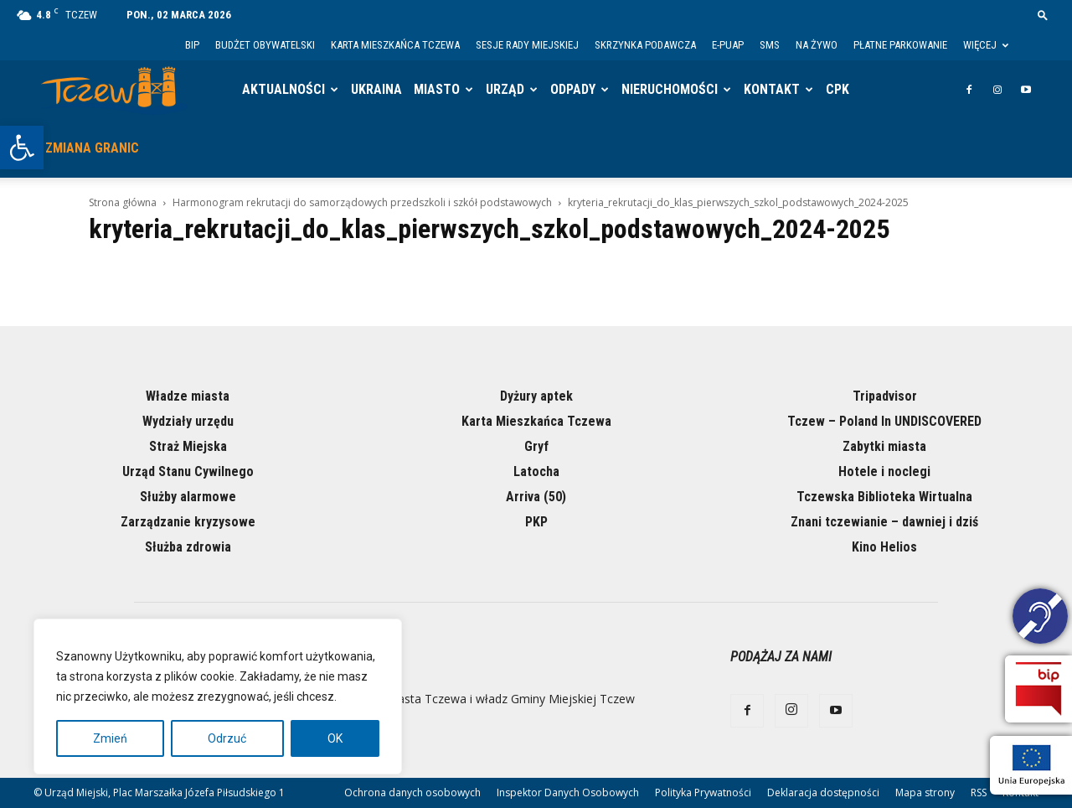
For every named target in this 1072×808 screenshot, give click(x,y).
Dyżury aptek (536, 396)
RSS (979, 792)
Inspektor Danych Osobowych (568, 792)
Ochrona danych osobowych (412, 792)
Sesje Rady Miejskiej (527, 45)
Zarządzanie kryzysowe (188, 522)
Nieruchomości (669, 89)
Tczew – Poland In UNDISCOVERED (884, 421)
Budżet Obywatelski (265, 45)
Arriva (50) (536, 497)
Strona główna (123, 202)
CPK (837, 89)
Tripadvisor (885, 396)
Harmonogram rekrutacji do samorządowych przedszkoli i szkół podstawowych (362, 202)
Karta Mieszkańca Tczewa (395, 45)
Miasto (437, 89)
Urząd (505, 89)
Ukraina (376, 89)
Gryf (536, 446)
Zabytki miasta (884, 446)
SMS (770, 45)
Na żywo (817, 45)
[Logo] (114, 90)
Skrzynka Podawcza (645, 45)
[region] (218, 696)
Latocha (536, 471)
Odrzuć (227, 738)
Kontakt (772, 89)
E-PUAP (728, 45)
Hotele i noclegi (884, 471)
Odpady (572, 89)
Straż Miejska (188, 446)
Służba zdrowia (188, 547)
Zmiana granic (92, 148)
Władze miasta (187, 396)
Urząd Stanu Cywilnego (188, 471)
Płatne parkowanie (900, 45)
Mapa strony (925, 792)
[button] (22, 147)
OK (335, 738)
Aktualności (283, 89)
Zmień (110, 738)
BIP (192, 45)
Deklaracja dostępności (823, 792)
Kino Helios (884, 547)
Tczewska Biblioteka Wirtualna (884, 497)
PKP (536, 522)
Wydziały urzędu (188, 421)
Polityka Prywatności (703, 792)
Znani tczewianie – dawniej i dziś (884, 522)
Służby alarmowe (188, 497)
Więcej (985, 45)
